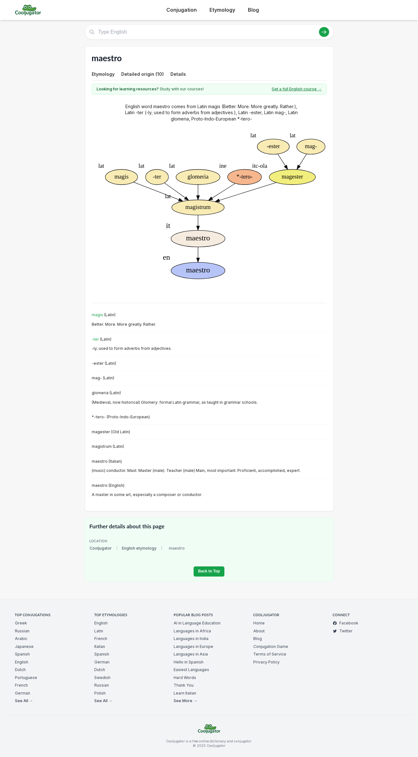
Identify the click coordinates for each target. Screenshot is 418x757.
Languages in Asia (191, 654)
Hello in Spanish (188, 662)
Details (178, 74)
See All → (24, 700)
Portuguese (26, 677)
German (22, 693)
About (259, 631)
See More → (185, 700)
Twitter (343, 631)
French (21, 685)
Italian (99, 646)
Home (259, 623)
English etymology (139, 548)
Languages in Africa (192, 631)
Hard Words (185, 677)
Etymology (222, 10)
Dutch (20, 669)
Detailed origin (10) (142, 74)
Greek (21, 623)
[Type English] (209, 32)
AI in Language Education (197, 623)
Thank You (184, 685)
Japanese (24, 646)
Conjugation (181, 10)
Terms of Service (269, 654)
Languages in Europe (193, 646)
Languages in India (191, 638)
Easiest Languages (191, 669)
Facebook (345, 623)
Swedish (102, 677)
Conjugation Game (270, 646)
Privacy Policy (266, 662)
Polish (100, 693)
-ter (95, 339)
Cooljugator (101, 548)
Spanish (22, 654)
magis (97, 314)
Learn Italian (185, 693)
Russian (22, 631)
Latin (98, 631)
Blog (253, 10)
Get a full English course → (297, 89)
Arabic (21, 638)
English (21, 662)
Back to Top (209, 571)
